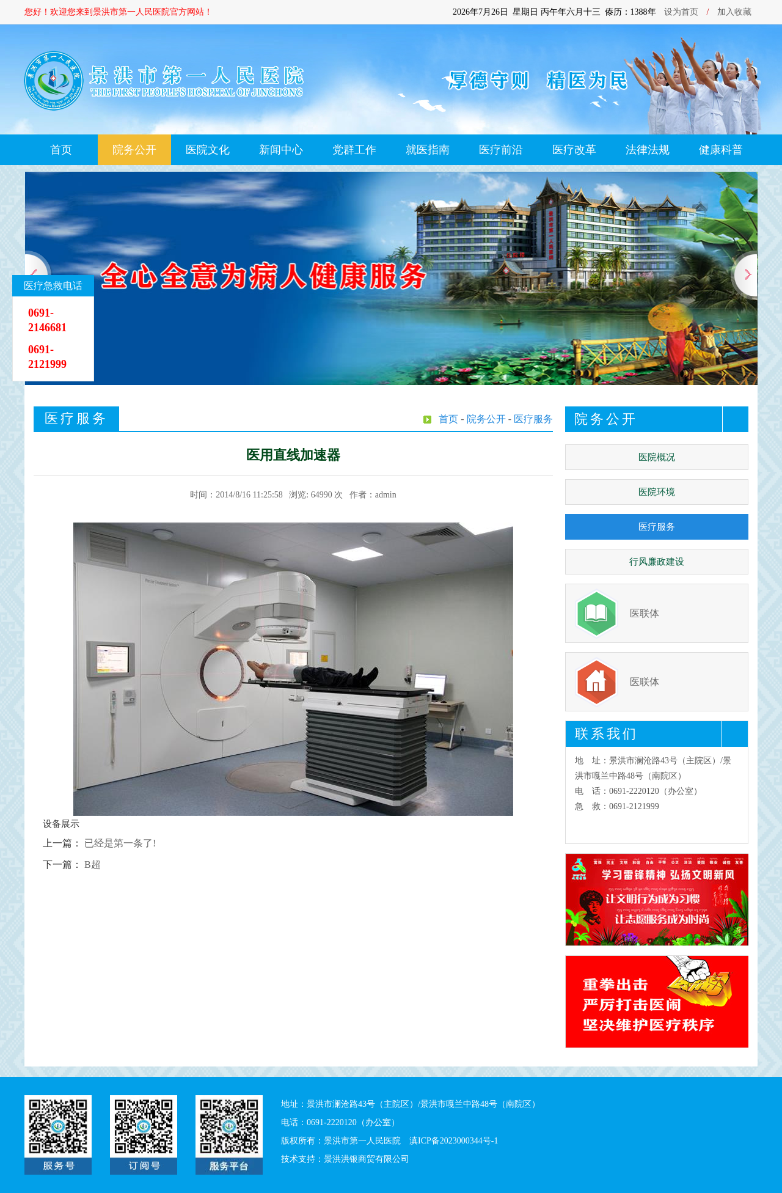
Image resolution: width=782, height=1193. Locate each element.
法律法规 (648, 150)
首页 (61, 150)
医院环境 (656, 492)
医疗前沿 (501, 150)
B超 (92, 864)
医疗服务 (656, 527)
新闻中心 (281, 150)
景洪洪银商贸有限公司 (366, 1159)
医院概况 (656, 457)
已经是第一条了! (120, 843)
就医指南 (428, 150)
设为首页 (681, 12)
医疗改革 (574, 150)
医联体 (644, 613)
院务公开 (134, 150)
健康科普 (721, 150)
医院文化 (208, 150)
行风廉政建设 (656, 562)
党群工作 (354, 150)
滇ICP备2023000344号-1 (453, 1140)
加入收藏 (734, 12)
